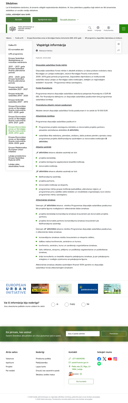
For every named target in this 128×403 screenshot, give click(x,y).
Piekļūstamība (42, 362)
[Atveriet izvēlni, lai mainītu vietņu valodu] (97, 29)
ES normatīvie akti (16, 49)
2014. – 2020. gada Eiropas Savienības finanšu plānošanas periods (16, 80)
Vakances (10, 358)
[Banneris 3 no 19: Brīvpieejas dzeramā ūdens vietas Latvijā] (64, 288)
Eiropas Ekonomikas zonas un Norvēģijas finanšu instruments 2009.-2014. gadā (17, 130)
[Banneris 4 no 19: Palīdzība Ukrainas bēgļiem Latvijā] (88, 288)
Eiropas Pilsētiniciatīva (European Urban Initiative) (17, 149)
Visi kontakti (81, 381)
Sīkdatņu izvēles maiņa (45, 374)
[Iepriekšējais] (10, 288)
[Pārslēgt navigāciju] (123, 28)
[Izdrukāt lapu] (118, 44)
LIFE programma (15, 54)
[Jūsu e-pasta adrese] (83, 333)
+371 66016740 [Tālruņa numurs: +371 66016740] (78, 358)
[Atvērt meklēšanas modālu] (89, 29)
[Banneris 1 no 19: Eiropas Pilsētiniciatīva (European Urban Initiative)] (16, 288)
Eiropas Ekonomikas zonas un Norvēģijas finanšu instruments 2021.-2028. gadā (17, 109)
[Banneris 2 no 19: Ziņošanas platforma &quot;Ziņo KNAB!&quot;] (40, 288)
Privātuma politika (43, 358)
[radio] (54, 304)
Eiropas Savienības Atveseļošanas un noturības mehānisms (17, 60)
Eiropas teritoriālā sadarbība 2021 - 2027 (18, 88)
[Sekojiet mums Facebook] (99, 359)
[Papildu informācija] (81, 374)
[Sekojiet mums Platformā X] (104, 359)
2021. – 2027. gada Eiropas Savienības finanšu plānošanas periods (16, 69)
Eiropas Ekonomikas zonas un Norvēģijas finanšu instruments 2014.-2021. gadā (17, 119)
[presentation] (21, 317)
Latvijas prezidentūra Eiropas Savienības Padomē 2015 (17, 158)
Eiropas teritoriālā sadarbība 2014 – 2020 (18, 94)
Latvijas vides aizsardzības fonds (16, 165)
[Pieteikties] (113, 333)
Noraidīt (18, 19)
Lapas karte (41, 366)
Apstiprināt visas (45, 19)
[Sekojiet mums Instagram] (115, 359)
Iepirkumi (10, 362)
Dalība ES (12, 45)
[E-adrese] (74, 374)
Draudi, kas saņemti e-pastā (47, 370)
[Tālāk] (118, 288)
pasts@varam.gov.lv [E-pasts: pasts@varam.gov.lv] (80, 362)
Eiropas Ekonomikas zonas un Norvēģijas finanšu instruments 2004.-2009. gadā (17, 140)
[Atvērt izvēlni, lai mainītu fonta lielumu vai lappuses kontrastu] (108, 29)
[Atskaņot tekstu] (45, 50)
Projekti (9, 366)
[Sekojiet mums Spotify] (99, 364)
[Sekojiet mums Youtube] (110, 358)
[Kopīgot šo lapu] (118, 50)
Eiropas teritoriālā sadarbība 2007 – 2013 (18, 101)
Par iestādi (10, 370)
